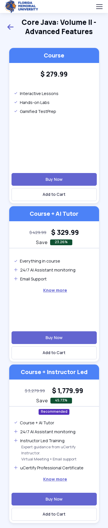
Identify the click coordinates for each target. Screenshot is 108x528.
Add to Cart (54, 194)
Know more (55, 290)
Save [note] (42, 242)
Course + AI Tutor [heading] (54, 213)
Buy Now (54, 179)
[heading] (54, 74)
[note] (37, 232)
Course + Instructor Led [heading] (54, 372)
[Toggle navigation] (99, 6)
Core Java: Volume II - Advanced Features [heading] (51, 27)
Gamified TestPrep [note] (35, 111)
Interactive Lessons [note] (36, 93)
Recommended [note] (54, 411)
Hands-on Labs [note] (32, 102)
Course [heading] (54, 55)
